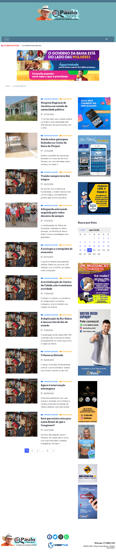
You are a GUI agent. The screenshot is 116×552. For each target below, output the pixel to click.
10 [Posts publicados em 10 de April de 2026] (104, 242)
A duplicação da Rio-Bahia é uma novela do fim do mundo (56, 322)
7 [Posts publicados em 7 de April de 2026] (89, 242)
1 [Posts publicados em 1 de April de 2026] (94, 238)
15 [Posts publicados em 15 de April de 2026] (94, 246)
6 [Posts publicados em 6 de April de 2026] (85, 242)
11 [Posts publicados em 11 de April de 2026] (108, 242)
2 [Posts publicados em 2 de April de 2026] (98, 238)
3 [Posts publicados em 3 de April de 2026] (103, 238)
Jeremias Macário (19, 86)
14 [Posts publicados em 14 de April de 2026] (90, 246)
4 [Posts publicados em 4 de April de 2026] (108, 238)
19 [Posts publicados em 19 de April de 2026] (80, 250)
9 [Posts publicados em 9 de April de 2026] (98, 242)
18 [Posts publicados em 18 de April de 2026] (108, 246)
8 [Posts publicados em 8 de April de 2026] (94, 242)
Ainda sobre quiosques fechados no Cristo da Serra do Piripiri (54, 143)
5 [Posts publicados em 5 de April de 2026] (80, 242)
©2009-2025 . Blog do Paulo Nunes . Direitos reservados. (99, 545)
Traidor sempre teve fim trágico (55, 177)
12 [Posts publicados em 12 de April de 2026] (80, 246)
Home (7, 86)
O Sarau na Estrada (52, 355)
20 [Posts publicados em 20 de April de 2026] (85, 250)
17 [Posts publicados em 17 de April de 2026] (103, 246)
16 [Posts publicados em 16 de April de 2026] (99, 246)
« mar (82, 230)
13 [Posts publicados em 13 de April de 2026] (85, 246)
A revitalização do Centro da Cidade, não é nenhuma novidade (56, 285)
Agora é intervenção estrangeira (53, 387)
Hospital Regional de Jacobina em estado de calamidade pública (54, 106)
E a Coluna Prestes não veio (31, 45)
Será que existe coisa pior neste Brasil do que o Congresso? (56, 422)
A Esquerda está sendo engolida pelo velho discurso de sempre (54, 212)
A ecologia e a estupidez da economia (56, 250)
